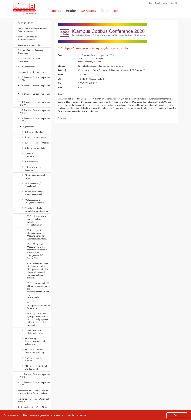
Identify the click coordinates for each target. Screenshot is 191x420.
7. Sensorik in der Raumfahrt (33, 168)
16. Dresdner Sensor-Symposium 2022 (35, 87)
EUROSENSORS (25, 23)
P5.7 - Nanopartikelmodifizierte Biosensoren (38, 305)
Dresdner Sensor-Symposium (31, 72)
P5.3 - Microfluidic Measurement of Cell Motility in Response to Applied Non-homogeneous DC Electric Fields (37, 251)
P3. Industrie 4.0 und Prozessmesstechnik (34, 193)
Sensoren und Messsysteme (30, 44)
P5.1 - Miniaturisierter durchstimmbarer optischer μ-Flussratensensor (37, 220)
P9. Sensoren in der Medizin (33, 359)
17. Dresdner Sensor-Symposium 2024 (35, 79)
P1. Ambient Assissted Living (35, 176)
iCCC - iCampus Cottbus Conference (29, 60)
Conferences (56, 11)
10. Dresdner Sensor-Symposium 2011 (35, 384)
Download (62, 118)
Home (150, 3)
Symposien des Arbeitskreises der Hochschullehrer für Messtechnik (33, 392)
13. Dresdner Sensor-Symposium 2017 (35, 111)
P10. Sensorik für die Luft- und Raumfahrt (36, 367)
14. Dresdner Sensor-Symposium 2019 (35, 103)
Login (115, 11)
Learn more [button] (81, 415)
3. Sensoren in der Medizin (37, 142)
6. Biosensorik (31, 161)
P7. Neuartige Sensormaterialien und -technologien (35, 341)
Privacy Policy (174, 3)
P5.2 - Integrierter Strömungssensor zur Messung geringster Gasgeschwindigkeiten (37, 234)
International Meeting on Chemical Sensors (33, 400)
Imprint (165, 3)
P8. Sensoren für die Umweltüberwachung (34, 351)
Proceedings (71, 11)
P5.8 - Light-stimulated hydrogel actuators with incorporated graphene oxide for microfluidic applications (37, 319)
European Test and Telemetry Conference (30, 51)
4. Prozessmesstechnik (35, 148)
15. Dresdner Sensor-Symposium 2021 (35, 95)
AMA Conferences (26, 66)
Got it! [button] (177, 415)
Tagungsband (28, 126)
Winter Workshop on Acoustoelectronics (27, 38)
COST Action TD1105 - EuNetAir (33, 407)
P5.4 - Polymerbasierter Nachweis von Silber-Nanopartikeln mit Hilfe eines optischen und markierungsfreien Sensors (37, 270)
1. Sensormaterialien (34, 132)
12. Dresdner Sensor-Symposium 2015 (35, 120)
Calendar (104, 11)
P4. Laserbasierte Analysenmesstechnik (34, 201)
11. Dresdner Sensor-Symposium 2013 (35, 375)
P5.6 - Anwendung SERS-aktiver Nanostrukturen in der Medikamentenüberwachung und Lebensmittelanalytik (38, 290)
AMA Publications (88, 11)
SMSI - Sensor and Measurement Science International (32, 30)
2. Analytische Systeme (35, 137)
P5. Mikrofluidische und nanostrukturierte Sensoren (36, 209)
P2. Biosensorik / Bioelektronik (33, 185)
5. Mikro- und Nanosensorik (31, 155)
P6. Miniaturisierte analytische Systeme (34, 332)
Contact (157, 3)
